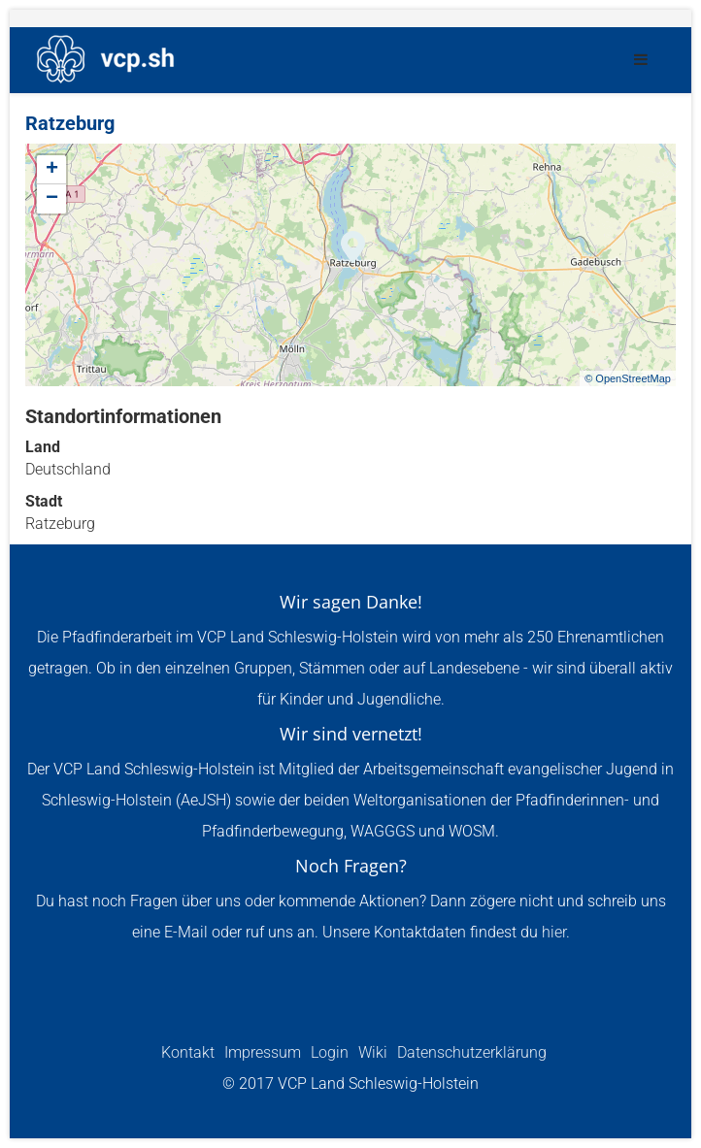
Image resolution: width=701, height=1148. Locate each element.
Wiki (370, 1052)
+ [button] (52, 169)
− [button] (52, 198)
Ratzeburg (70, 123)
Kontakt (188, 1052)
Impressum (260, 1052)
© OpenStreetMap (627, 378)
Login (328, 1052)
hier (554, 932)
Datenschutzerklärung (470, 1052)
